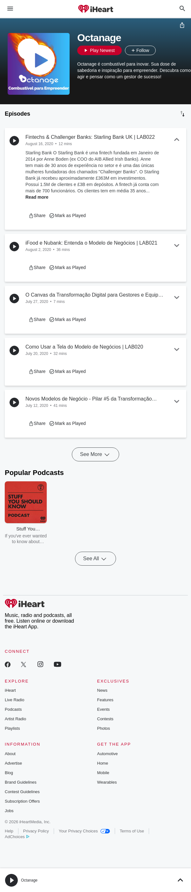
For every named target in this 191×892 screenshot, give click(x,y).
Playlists (12, 728)
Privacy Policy (36, 831)
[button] (162, 50)
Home (102, 763)
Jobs (9, 810)
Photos (103, 728)
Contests (105, 718)
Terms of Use (132, 831)
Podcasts (13, 709)
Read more (36, 197)
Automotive (107, 753)
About (10, 753)
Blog (9, 772)
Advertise (13, 763)
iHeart (10, 690)
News (102, 690)
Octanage (29, 880)
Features (105, 699)
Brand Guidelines (21, 782)
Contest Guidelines (22, 791)
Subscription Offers (22, 801)
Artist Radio (15, 718)
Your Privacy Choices (84, 831)
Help (9, 831)
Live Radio (14, 699)
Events (103, 709)
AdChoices (17, 836)
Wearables (107, 782)
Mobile (103, 772)
